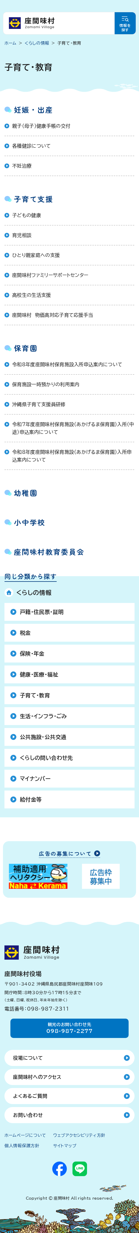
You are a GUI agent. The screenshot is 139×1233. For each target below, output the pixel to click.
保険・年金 (32, 653)
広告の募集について (65, 853)
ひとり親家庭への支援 (36, 255)
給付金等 (31, 799)
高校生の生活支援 (31, 295)
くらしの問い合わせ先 (46, 757)
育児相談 (21, 235)
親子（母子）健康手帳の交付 (41, 126)
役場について (28, 1058)
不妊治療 (21, 165)
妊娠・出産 (33, 109)
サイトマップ (64, 1146)
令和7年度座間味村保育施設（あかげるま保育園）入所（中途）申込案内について (73, 428)
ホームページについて (25, 1135)
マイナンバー (35, 778)
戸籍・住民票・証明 (42, 612)
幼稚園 (25, 492)
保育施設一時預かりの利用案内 (45, 384)
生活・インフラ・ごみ (43, 716)
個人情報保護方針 (22, 1146)
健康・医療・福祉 (39, 674)
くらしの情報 (34, 593)
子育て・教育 (35, 695)
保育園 (25, 348)
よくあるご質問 (30, 1096)
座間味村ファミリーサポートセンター (50, 275)
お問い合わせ (28, 1115)
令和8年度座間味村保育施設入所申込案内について (67, 364)
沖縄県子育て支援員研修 (39, 404)
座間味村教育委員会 (49, 551)
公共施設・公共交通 (43, 737)
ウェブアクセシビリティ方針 (79, 1135)
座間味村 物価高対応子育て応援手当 (52, 315)
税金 (25, 632)
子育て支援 (33, 199)
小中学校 (29, 522)
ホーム (10, 43)
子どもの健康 (26, 215)
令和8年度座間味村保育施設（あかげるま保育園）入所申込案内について (72, 456)
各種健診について (31, 146)
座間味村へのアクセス (37, 1077)
